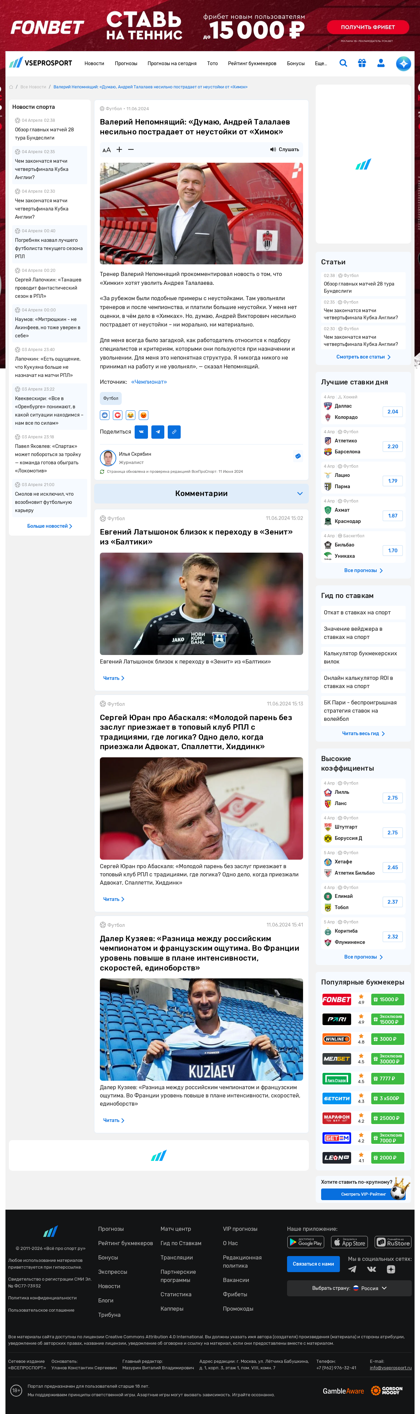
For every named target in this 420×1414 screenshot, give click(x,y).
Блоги (106, 1300)
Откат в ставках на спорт (357, 612)
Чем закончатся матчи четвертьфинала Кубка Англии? (42, 169)
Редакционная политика (242, 1261)
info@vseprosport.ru (391, 1367)
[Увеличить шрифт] (119, 150)
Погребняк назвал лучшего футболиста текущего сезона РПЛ (49, 248)
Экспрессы (112, 1272)
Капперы (172, 1309)
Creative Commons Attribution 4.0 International (154, 1336)
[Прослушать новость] (273, 149)
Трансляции (177, 1257)
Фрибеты (235, 1294)
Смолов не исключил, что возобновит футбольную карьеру (44, 502)
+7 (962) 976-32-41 (336, 1367)
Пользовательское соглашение (41, 1310)
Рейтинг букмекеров (252, 64)
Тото (212, 64)
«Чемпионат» (148, 382)
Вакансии (236, 1280)
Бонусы (296, 64)
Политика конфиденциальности (42, 1297)
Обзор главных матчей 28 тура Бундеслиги (363, 284)
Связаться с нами (313, 1264)
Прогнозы (126, 64)
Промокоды (238, 1309)
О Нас (230, 1243)
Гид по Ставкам (181, 1243)
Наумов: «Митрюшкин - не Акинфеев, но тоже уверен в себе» (47, 328)
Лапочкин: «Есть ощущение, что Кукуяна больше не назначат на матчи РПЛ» (47, 367)
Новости (94, 64)
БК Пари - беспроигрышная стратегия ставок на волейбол (360, 710)
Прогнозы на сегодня (172, 64)
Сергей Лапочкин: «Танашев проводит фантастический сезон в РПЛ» (48, 288)
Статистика (176, 1294)
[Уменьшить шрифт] (131, 150)
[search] (343, 63)
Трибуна (109, 1315)
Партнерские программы (178, 1276)
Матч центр (176, 1229)
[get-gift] (362, 64)
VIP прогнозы (240, 1229)
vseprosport (40, 62)
